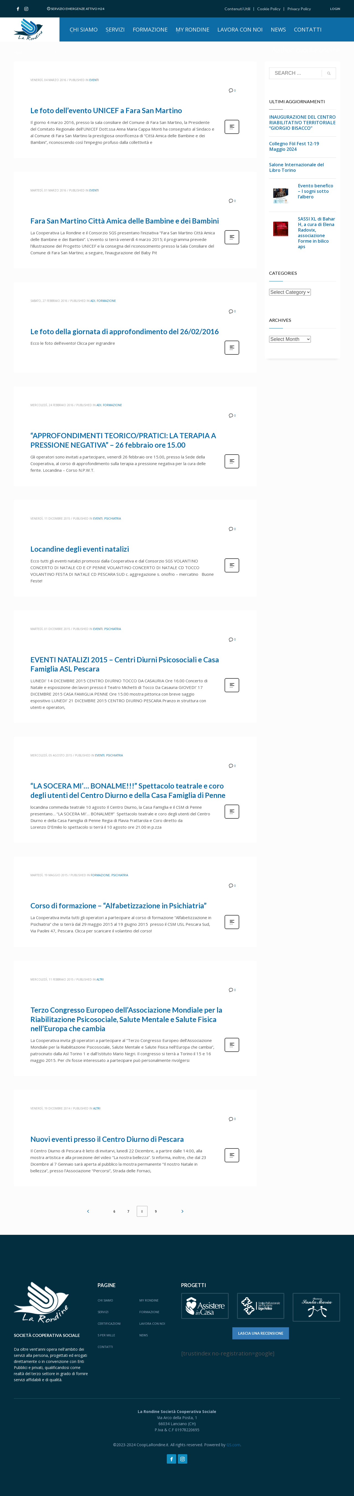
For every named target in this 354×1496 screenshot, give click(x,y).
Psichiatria (112, 518)
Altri (100, 979)
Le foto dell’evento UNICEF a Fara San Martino (106, 110)
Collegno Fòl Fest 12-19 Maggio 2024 (294, 146)
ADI (92, 301)
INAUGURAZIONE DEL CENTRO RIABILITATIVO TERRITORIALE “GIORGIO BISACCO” (302, 122)
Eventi (94, 80)
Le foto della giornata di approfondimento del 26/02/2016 (124, 331)
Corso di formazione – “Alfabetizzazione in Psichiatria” (118, 905)
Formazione (106, 301)
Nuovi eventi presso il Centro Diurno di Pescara (107, 1139)
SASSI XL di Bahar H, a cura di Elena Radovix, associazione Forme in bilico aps (316, 233)
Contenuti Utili (237, 8)
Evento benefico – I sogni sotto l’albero (315, 191)
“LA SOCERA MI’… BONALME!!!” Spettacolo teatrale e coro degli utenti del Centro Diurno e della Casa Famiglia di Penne (127, 790)
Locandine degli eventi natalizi (79, 549)
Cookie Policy (268, 8)
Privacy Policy (299, 8)
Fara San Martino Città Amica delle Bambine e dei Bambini (124, 220)
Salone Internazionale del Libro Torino (296, 167)
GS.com (233, 1444)
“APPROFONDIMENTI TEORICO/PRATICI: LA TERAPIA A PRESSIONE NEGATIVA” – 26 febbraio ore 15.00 (123, 440)
